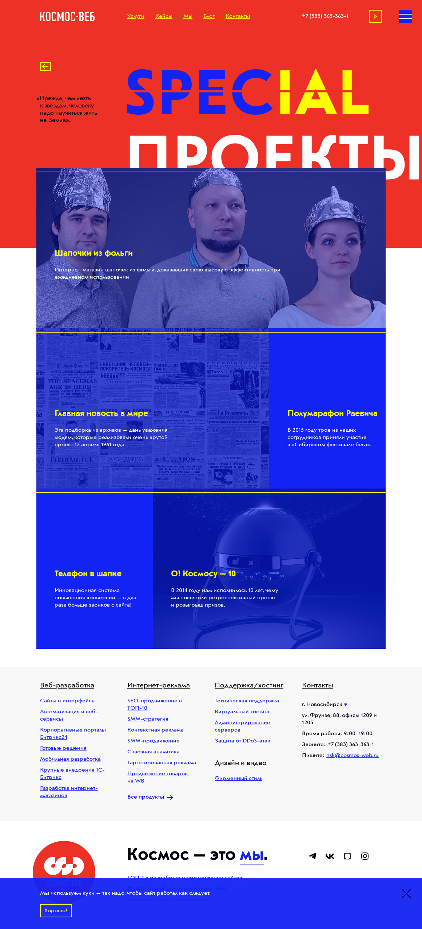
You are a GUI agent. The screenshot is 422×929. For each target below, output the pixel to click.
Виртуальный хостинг (242, 712)
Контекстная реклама (155, 730)
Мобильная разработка (70, 759)
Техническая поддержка (247, 701)
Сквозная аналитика (153, 752)
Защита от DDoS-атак (242, 741)
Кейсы (163, 16)
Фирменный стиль (238, 778)
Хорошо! (55, 911)
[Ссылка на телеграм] (312, 856)
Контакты (238, 16)
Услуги (135, 16)
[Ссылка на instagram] (365, 856)
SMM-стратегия (147, 719)
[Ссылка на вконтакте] (330, 856)
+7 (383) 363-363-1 (325, 16)
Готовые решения (63, 748)
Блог (209, 16)
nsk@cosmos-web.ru (352, 756)
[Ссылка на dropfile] (347, 856)
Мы (187, 16)
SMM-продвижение (153, 741)
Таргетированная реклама (161, 763)
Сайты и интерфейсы (68, 701)
